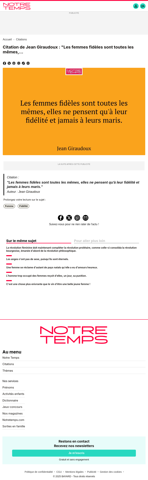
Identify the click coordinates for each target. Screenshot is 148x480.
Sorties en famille (13, 426)
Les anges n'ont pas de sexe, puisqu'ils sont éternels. (37, 259)
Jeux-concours (12, 407)
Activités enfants (13, 394)
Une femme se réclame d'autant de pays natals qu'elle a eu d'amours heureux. (52, 267)
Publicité (91, 471)
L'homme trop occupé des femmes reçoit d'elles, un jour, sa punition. (46, 275)
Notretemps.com (13, 420)
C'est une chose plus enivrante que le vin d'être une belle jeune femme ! (48, 284)
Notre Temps (10, 357)
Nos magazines (12, 413)
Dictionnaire (10, 400)
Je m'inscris (76, 453)
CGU (59, 471)
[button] (143, 6)
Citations (8, 364)
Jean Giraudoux (29, 191)
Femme (9, 206)
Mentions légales (74, 471)
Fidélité (23, 206)
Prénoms (8, 387)
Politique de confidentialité (39, 471)
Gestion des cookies (111, 471)
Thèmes (7, 370)
